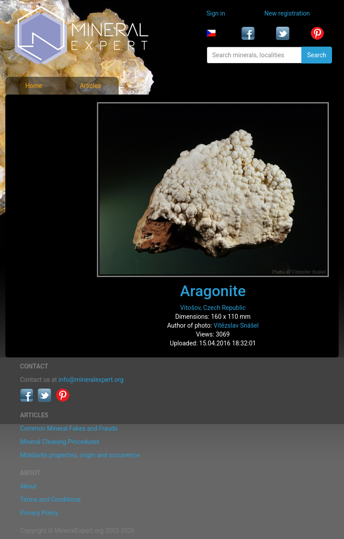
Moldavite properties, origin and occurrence (80, 455)
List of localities (43, 165)
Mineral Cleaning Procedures (60, 441)
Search (316, 55)
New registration (287, 13)
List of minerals (42, 126)
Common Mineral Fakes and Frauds (69, 428)
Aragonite (213, 291)
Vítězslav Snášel (236, 325)
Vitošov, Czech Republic (213, 307)
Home (33, 85)
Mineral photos (42, 107)
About (28, 486)
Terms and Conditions (50, 499)
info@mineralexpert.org (91, 379)
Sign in (216, 13)
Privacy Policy (39, 512)
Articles (90, 85)
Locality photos (42, 146)
